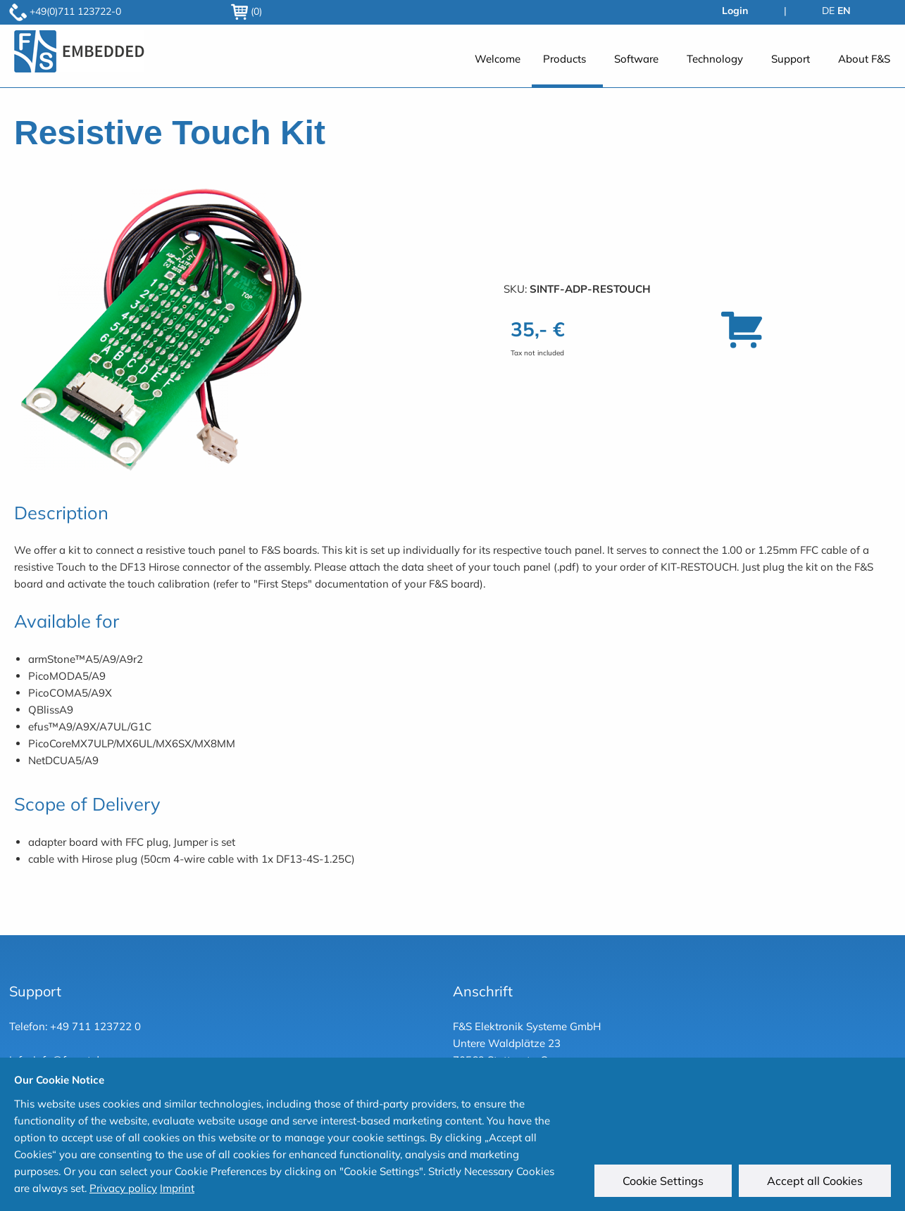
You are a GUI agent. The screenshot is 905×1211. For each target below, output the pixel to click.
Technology (715, 58)
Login (735, 10)
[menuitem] (497, 66)
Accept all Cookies (815, 1181)
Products (564, 58)
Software (636, 58)
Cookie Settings (663, 1181)
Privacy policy (123, 1188)
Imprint (177, 1188)
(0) (246, 11)
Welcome (497, 58)
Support (790, 58)
